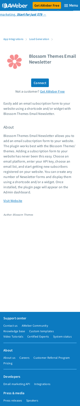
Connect (40, 83)
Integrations (42, 384)
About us (9, 358)
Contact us (10, 325)
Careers (24, 358)
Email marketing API (16, 384)
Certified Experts (38, 336)
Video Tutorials (13, 336)
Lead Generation (39, 39)
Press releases (12, 400)
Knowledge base (14, 331)
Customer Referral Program (51, 358)
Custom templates (41, 331)
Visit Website (12, 201)
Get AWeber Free (46, 5)
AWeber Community (35, 325)
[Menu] (71, 5)
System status (62, 336)
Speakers (32, 400)
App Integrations (13, 39)
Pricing (7, 363)
